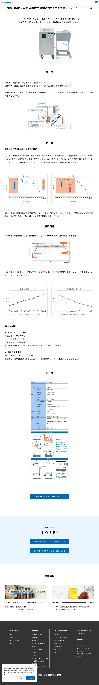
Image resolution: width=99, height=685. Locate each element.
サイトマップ (81, 651)
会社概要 (35, 638)
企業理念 (35, 646)
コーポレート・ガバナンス (40, 658)
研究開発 (12, 643)
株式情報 (57, 649)
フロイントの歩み (37, 649)
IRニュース (57, 635)
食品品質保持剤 (14, 640)
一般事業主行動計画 (38, 661)
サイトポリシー (81, 645)
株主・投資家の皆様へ (61, 638)
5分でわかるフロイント (39, 667)
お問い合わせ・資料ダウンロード (85, 655)
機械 (11, 635)
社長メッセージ (37, 635)
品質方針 (35, 655)
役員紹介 (35, 640)
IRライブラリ (58, 652)
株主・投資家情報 (61, 630)
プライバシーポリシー (83, 648)
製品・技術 (15, 630)
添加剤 (12, 638)
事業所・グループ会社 (39, 643)
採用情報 (81, 639)
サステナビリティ (37, 652)
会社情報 (36, 630)
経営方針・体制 (59, 640)
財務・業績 (57, 643)
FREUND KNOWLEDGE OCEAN (85, 632)
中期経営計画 (58, 646)
